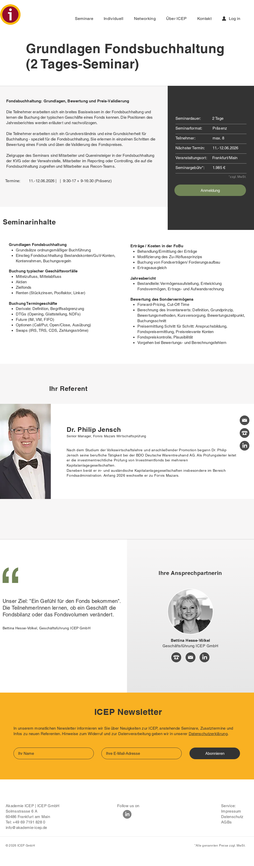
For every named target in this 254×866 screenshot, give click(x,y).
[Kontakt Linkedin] (244, 446)
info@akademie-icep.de (26, 827)
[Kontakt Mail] (244, 420)
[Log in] (232, 18)
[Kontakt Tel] (244, 433)
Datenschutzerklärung (208, 733)
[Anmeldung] (210, 190)
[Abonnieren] (214, 753)
